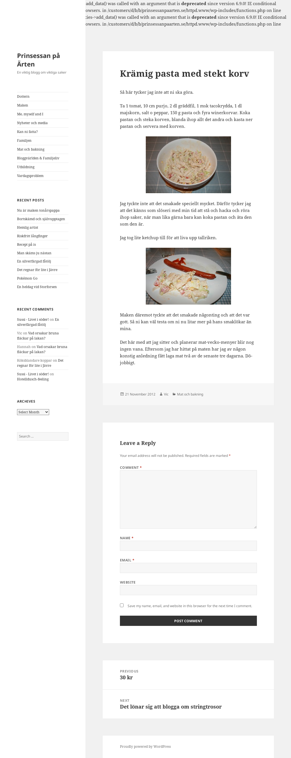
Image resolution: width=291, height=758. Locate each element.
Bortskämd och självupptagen (41, 218)
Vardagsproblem (30, 175)
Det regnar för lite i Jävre (37, 269)
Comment (131, 467)
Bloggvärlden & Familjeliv (38, 158)
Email (127, 560)
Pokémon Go (27, 278)
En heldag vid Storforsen (37, 286)
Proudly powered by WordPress (145, 746)
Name (127, 538)
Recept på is (26, 244)
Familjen (24, 140)
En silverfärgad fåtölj (34, 261)
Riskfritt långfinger (32, 236)
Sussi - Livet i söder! (33, 319)
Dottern (23, 96)
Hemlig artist (27, 227)
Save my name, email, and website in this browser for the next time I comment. (190, 605)
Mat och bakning (30, 149)
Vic (166, 394)
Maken (22, 105)
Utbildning (25, 166)
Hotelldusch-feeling (33, 379)
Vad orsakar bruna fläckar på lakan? (38, 336)
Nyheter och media (32, 122)
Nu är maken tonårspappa (38, 210)
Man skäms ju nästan (34, 253)
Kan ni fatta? (27, 131)
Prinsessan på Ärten (38, 59)
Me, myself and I (30, 114)
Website (128, 582)
